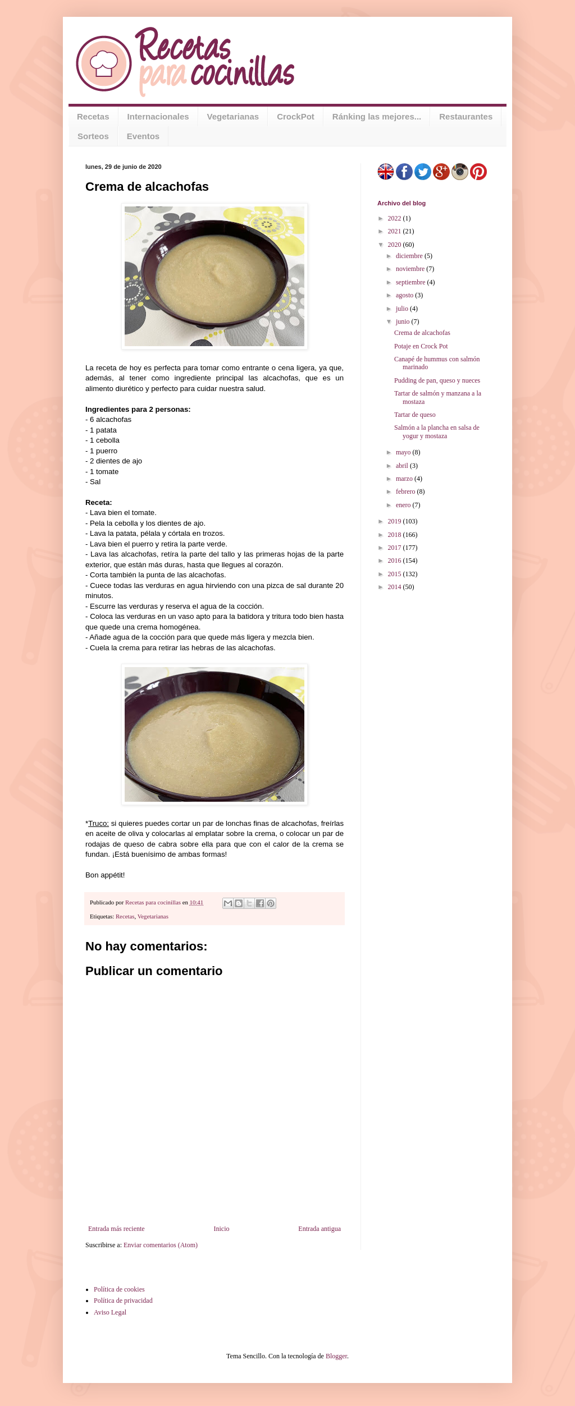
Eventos (143, 136)
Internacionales (158, 116)
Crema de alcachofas (422, 333)
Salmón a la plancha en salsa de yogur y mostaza (437, 431)
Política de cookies (119, 1289)
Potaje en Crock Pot (421, 346)
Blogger (336, 1356)
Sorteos (93, 136)
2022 (395, 218)
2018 (395, 535)
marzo (405, 479)
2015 (395, 574)
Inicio (221, 1229)
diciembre (410, 256)
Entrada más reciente (116, 1229)
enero (404, 505)
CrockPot (295, 116)
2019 (395, 521)
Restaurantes (465, 116)
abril (403, 466)
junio (404, 321)
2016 (395, 560)
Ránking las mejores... (376, 116)
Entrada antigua (319, 1229)
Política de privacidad (123, 1300)
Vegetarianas (233, 116)
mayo (404, 452)
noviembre (411, 269)
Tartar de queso (415, 415)
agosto (405, 295)
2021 (395, 231)
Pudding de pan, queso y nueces (437, 380)
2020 (395, 245)
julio (403, 309)
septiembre (411, 282)
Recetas (93, 116)
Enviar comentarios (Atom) (161, 1245)
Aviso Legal (110, 1312)
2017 (395, 548)
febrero (406, 491)
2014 (395, 587)
